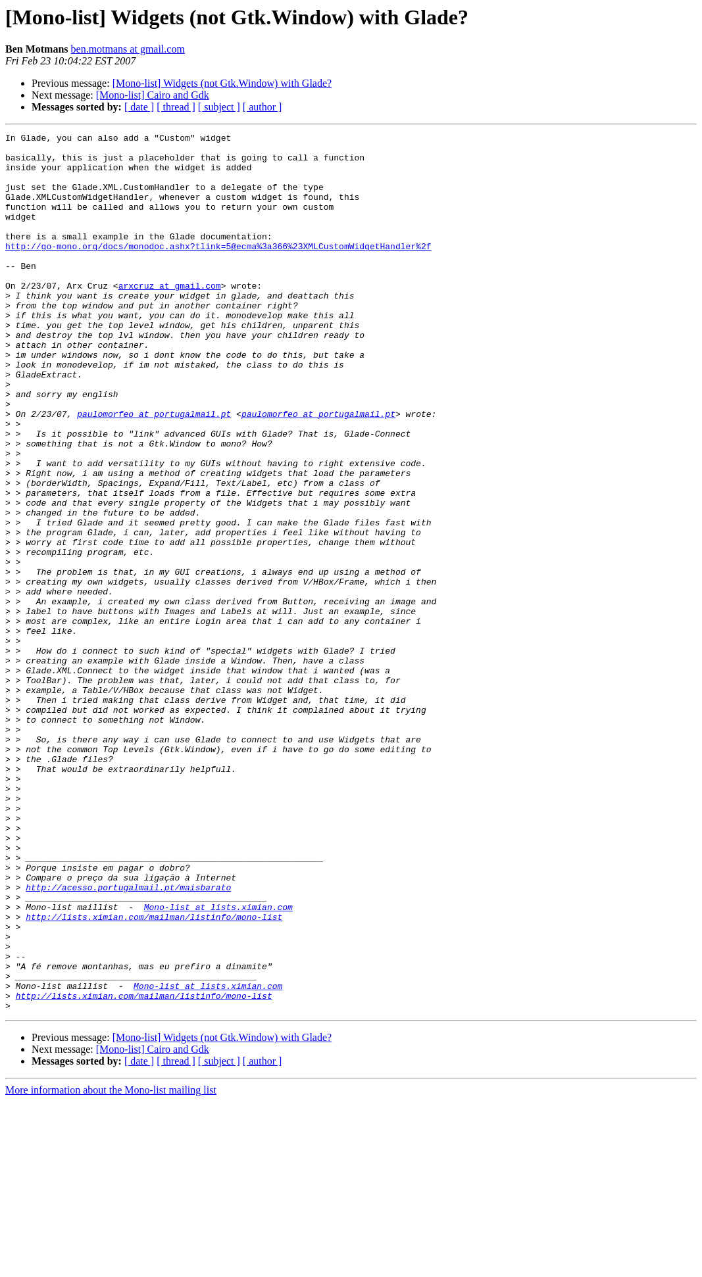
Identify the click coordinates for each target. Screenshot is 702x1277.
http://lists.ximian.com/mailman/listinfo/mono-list (154, 1074)
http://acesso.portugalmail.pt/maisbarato (128, 1039)
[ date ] (139, 106)
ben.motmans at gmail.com (128, 49)
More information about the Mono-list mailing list (110, 1265)
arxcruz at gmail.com (169, 317)
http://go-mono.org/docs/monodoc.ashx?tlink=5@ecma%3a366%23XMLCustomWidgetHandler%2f (218, 270)
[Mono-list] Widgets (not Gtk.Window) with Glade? (222, 83)
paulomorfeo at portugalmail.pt (154, 471)
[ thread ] (176, 106)
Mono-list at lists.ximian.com (218, 1063)
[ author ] (262, 106)
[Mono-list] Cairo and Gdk (152, 95)
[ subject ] (219, 106)
